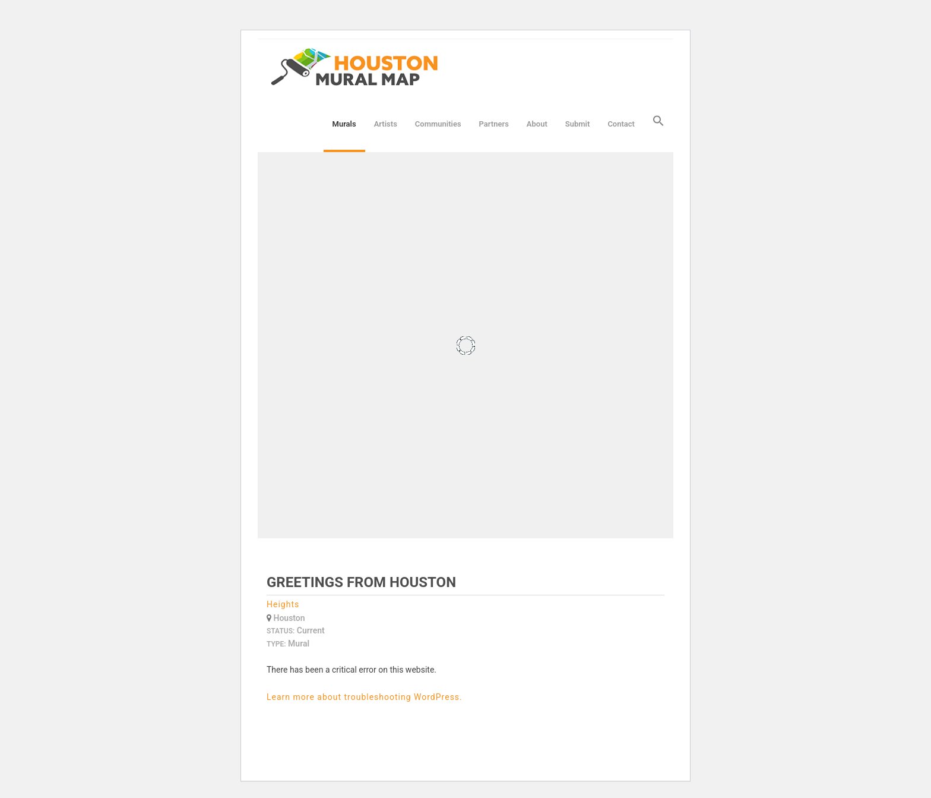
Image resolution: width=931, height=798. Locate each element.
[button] (658, 124)
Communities (438, 123)
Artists (385, 123)
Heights (283, 604)
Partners (494, 123)
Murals (344, 123)
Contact (621, 123)
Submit (577, 123)
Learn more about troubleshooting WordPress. (365, 697)
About (537, 123)
